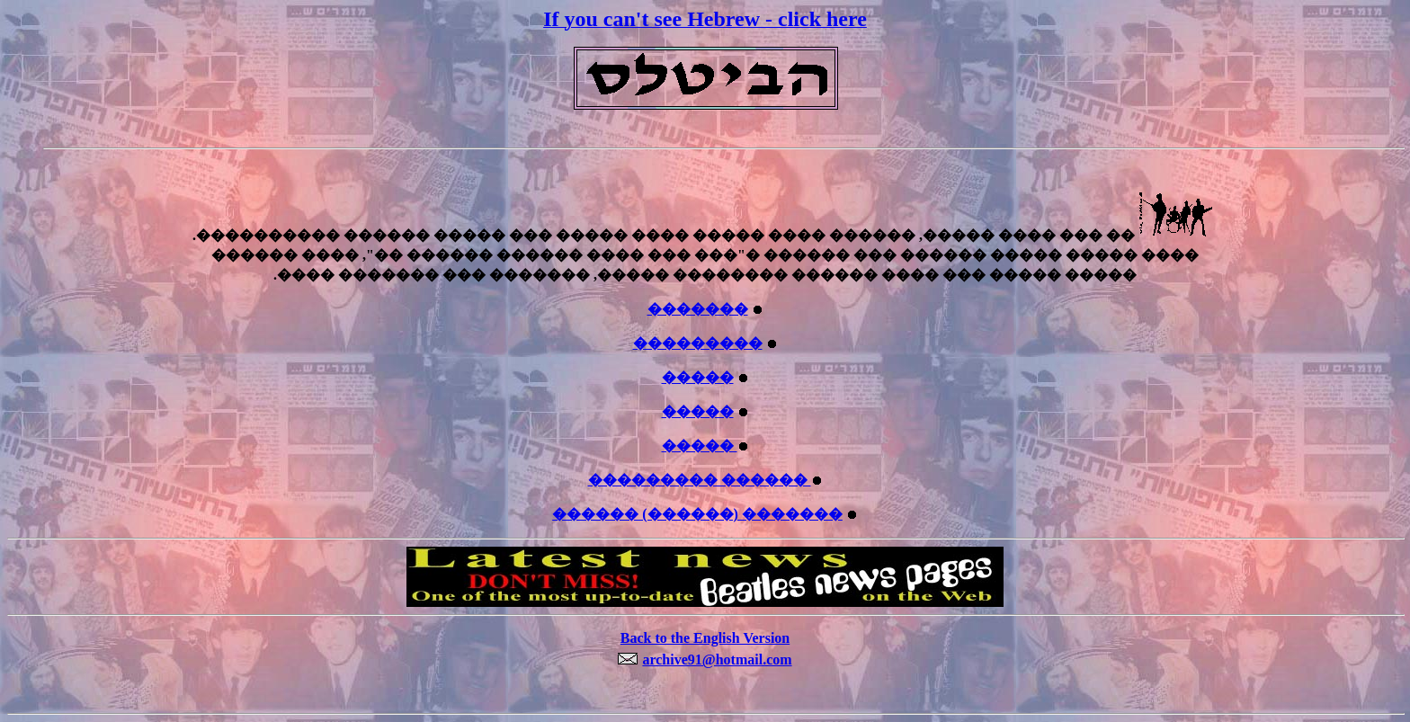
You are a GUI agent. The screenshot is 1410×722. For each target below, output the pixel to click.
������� (697, 308)
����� (698, 377)
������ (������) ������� (697, 513)
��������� (698, 343)
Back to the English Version (705, 638)
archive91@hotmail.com (716, 659)
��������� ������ (699, 479)
